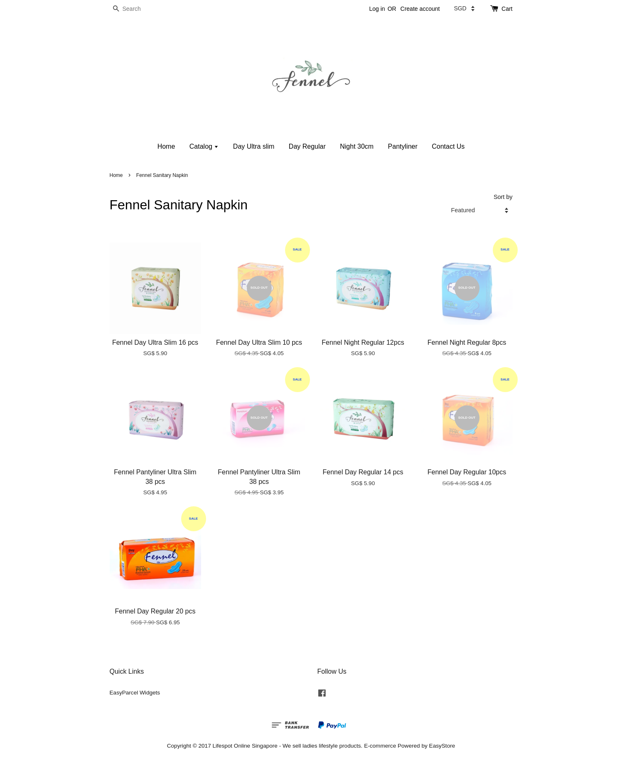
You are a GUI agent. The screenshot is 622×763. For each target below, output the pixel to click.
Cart (507, 8)
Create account (420, 8)
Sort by (503, 197)
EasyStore (442, 746)
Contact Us (448, 146)
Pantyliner (403, 146)
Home (166, 146)
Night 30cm (357, 146)
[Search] (135, 9)
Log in (377, 8)
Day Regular (307, 146)
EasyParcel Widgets (135, 692)
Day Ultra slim (254, 146)
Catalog (204, 146)
